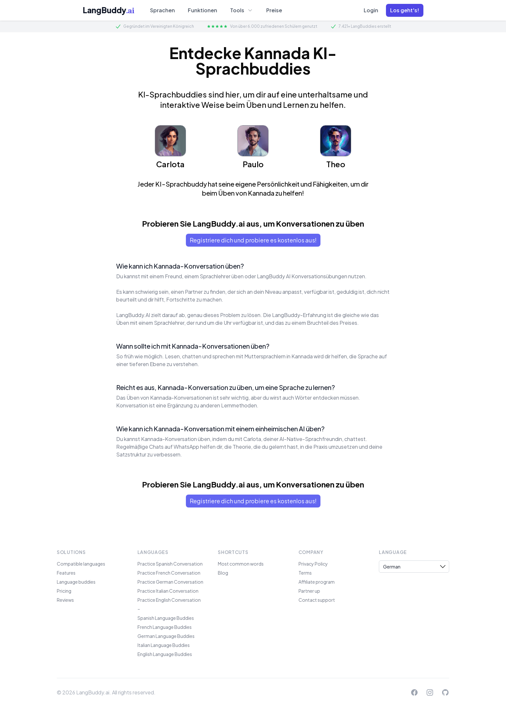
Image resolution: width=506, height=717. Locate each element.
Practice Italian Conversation (167, 591)
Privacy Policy (313, 564)
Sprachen (162, 10)
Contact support (317, 600)
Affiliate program (317, 582)
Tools (241, 10)
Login (371, 10)
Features (66, 573)
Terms (305, 573)
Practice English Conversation (169, 600)
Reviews (65, 600)
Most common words (241, 564)
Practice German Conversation (170, 582)
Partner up (309, 591)
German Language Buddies (166, 636)
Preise (274, 10)
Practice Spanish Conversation (170, 564)
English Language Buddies (164, 654)
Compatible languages (81, 564)
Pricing (64, 591)
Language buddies (76, 582)
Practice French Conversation (168, 573)
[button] (404, 10)
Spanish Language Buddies (165, 618)
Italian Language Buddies (163, 645)
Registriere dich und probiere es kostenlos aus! (253, 240)
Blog (223, 573)
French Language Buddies (164, 627)
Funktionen (202, 10)
